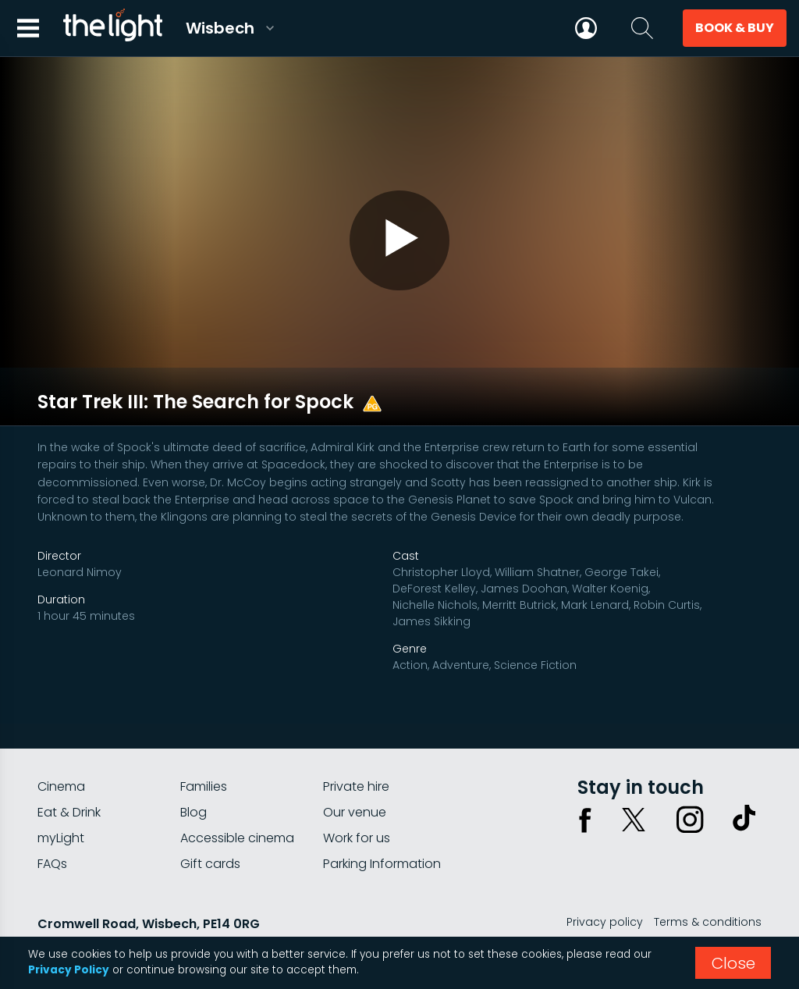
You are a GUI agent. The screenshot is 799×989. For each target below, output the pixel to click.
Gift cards (210, 828)
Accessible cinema (237, 802)
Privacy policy (604, 886)
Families (203, 751)
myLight (60, 802)
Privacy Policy (68, 969)
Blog (193, 776)
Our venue (354, 776)
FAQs (52, 828)
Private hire (356, 751)
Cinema (61, 751)
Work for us (356, 802)
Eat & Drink (69, 776)
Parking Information (382, 828)
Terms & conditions (708, 886)
